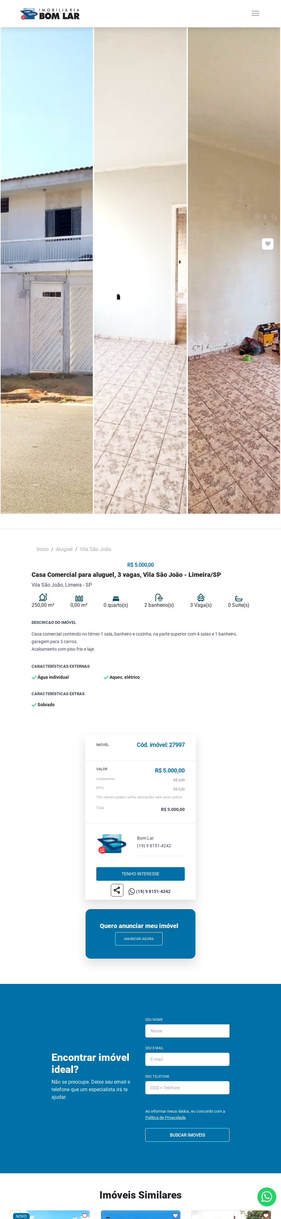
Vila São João (95, 549)
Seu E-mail (154, 1048)
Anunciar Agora (139, 939)
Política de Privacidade (165, 1117)
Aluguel (64, 549)
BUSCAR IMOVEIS (187, 1135)
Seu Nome (154, 1020)
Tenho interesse (140, 874)
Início (43, 549)
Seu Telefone (157, 1076)
